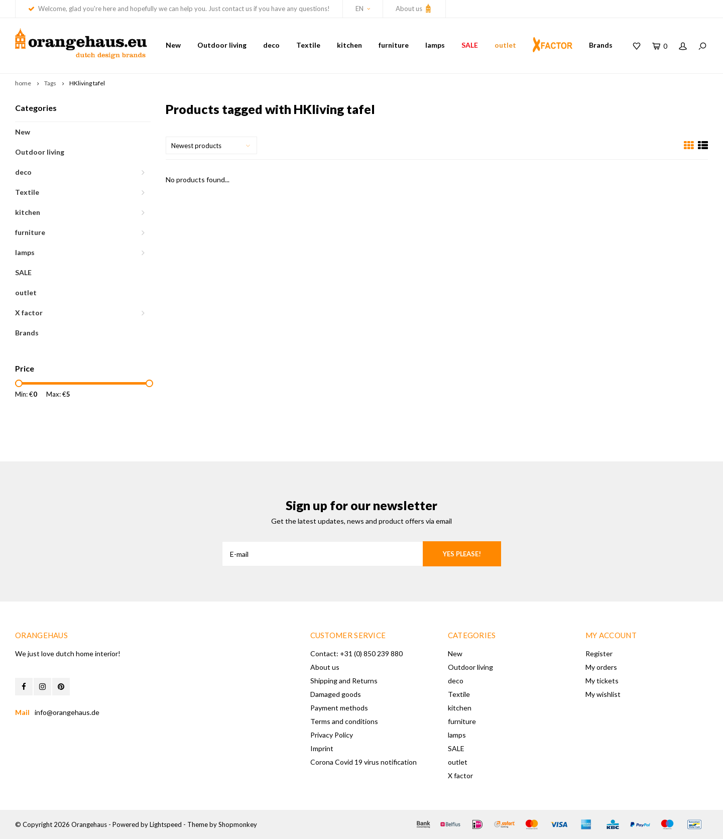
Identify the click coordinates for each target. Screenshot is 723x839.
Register (599, 653)
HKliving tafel (87, 83)
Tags (50, 83)
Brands (601, 45)
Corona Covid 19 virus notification (363, 762)
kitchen (349, 45)
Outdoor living (222, 45)
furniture (394, 45)
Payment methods (339, 707)
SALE (469, 45)
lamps (435, 45)
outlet (505, 45)
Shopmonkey (237, 824)
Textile (308, 45)
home (23, 83)
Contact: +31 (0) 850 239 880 (356, 653)
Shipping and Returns (344, 680)
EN (362, 9)
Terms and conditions (344, 721)
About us (414, 8)
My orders (601, 667)
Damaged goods (335, 694)
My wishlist (603, 694)
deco (271, 45)
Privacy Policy (331, 735)
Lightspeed (166, 824)
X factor (29, 312)
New (173, 45)
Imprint (321, 748)
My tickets (602, 680)
